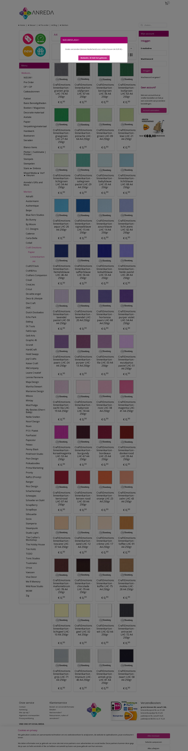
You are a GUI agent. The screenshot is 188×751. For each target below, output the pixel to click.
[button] (94, 57)
